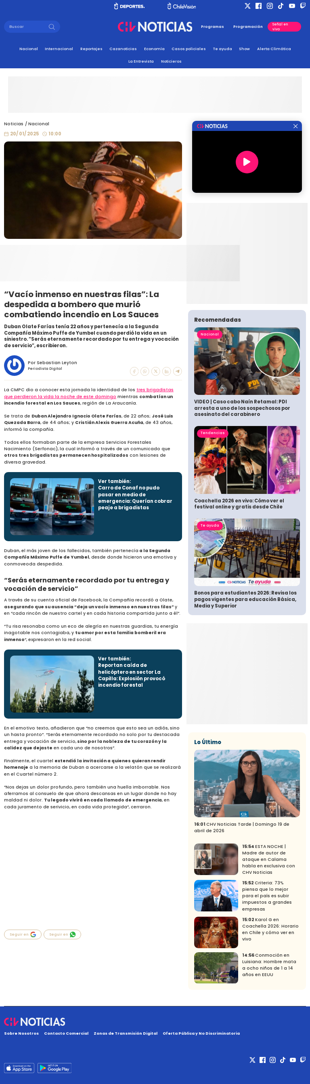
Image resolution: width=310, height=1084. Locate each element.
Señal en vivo (280, 27)
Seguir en (23, 934)
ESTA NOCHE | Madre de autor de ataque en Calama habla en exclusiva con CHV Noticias (268, 859)
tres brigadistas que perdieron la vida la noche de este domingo (89, 393)
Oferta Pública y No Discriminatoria (201, 1033)
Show (244, 48)
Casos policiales (189, 48)
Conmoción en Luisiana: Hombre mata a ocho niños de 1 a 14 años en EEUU (269, 965)
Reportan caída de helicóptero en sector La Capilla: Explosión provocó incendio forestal (131, 675)
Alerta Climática (274, 48)
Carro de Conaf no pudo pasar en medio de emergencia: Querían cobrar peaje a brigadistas (135, 498)
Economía (154, 48)
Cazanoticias (123, 48)
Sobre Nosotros (21, 1033)
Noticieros (171, 61)
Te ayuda (222, 48)
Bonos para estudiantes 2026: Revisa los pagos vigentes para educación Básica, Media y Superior (245, 599)
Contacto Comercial (66, 1033)
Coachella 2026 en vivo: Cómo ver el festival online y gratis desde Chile (239, 504)
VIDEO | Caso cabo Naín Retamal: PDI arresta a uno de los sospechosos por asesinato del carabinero (242, 408)
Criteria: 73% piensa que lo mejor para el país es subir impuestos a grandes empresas (267, 896)
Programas (212, 26)
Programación (248, 26)
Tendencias (213, 432)
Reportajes (91, 48)
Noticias (13, 124)
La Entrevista (141, 61)
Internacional (59, 48)
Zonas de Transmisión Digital (125, 1033)
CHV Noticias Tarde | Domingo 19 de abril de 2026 (241, 827)
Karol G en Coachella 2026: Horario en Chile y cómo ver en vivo (270, 929)
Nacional (28, 48)
